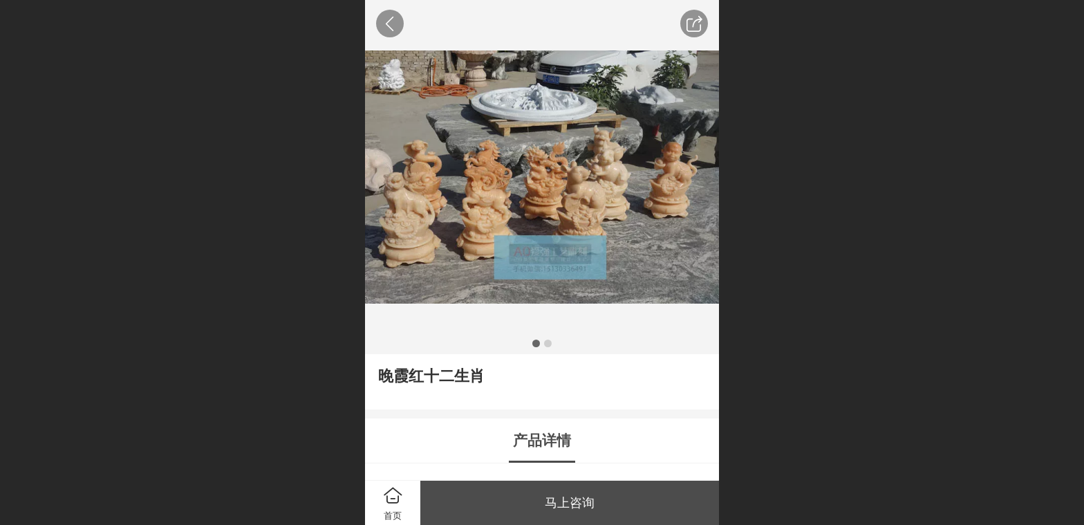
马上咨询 (570, 503)
